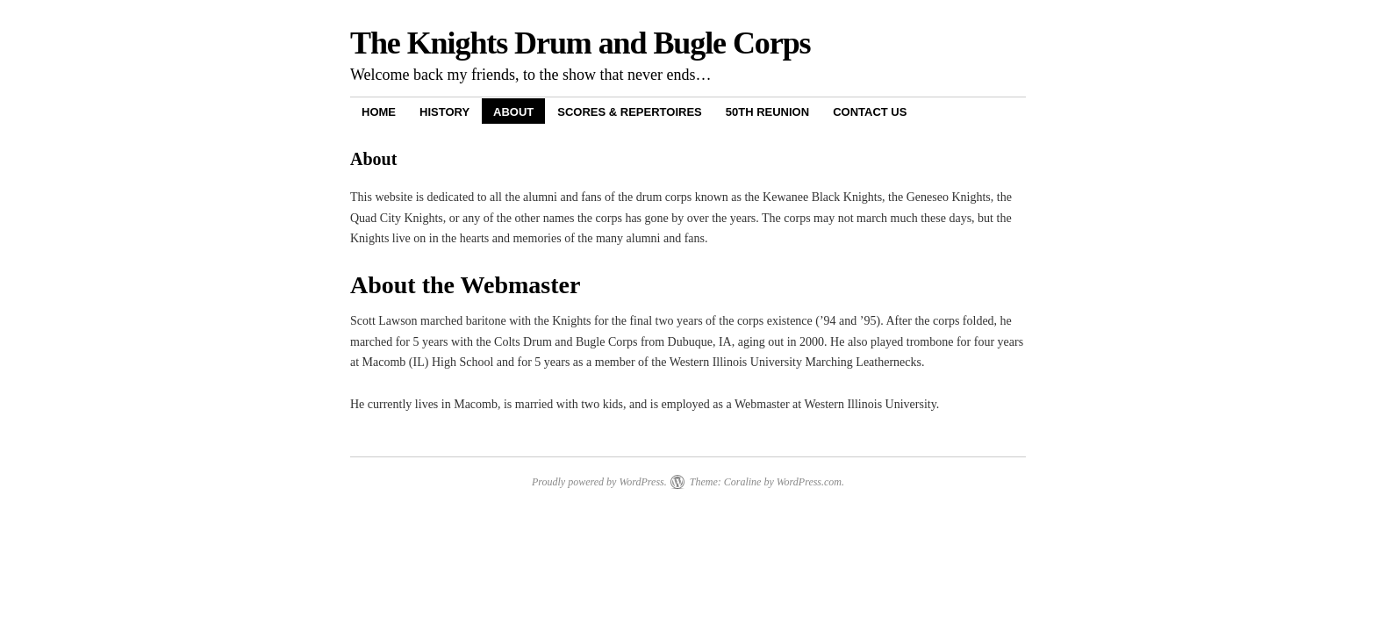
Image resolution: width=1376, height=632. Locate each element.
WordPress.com (809, 482)
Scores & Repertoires (629, 111)
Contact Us (870, 111)
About (513, 111)
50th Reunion (767, 111)
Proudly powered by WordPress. (599, 482)
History (444, 111)
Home (379, 111)
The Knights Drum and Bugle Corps (580, 43)
